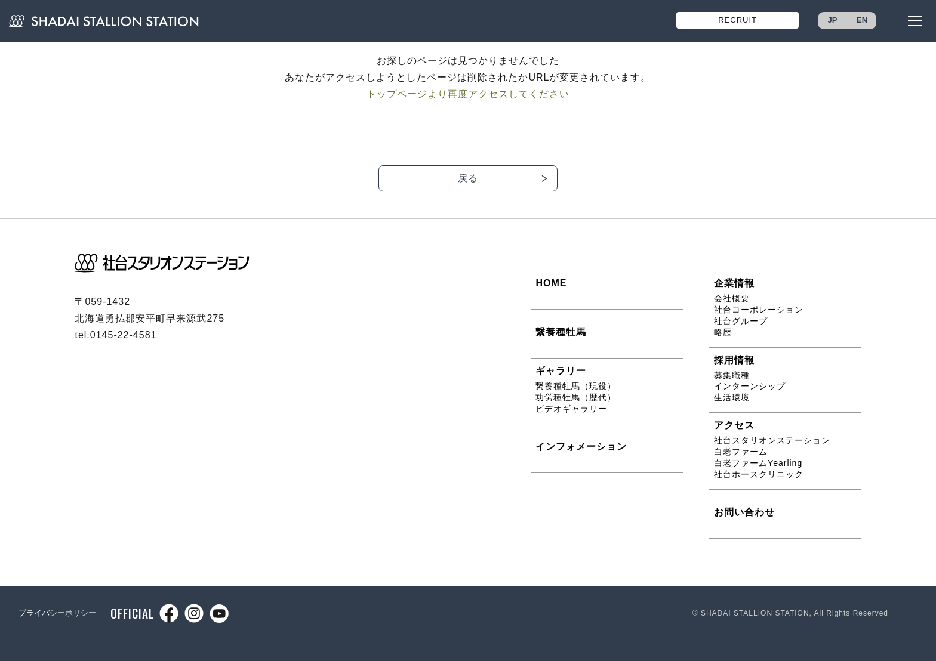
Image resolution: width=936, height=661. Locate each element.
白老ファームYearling (758, 463)
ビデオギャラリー (571, 408)
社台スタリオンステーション (772, 440)
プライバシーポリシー (57, 613)
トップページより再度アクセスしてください (468, 94)
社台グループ (741, 321)
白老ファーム (741, 451)
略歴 (723, 332)
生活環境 (732, 397)
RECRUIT (737, 20)
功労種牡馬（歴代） (575, 397)
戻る (468, 178)
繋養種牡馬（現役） (575, 386)
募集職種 (732, 375)
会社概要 (732, 298)
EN (862, 20)
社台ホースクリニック (758, 474)
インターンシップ (750, 386)
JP (833, 20)
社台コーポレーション (758, 309)
